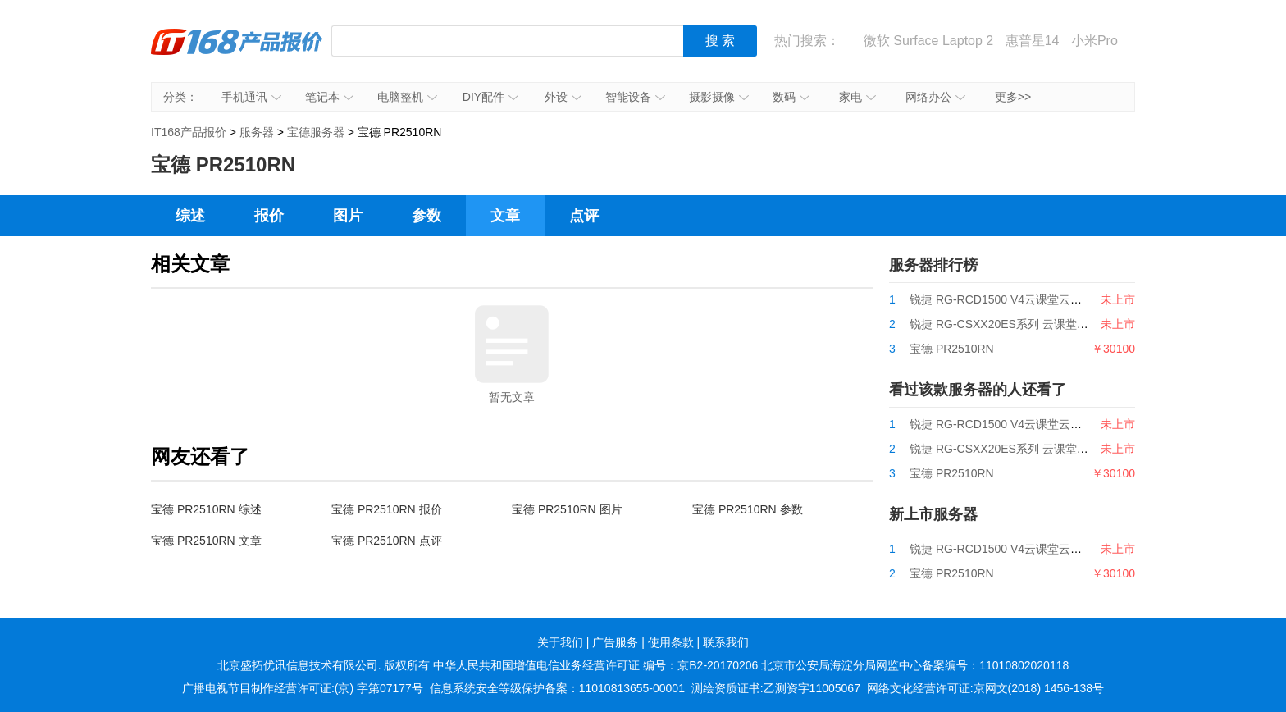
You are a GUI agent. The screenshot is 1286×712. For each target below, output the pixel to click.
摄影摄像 (719, 96)
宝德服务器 (315, 132)
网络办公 (935, 96)
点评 (584, 216)
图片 (348, 216)
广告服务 (615, 642)
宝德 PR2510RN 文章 (206, 540)
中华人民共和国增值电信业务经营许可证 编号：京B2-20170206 (595, 665)
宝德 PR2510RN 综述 (206, 509)
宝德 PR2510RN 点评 (386, 540)
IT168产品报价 (237, 53)
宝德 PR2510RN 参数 (747, 509)
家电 (857, 96)
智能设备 (635, 96)
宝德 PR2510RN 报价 (386, 509)
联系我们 (726, 642)
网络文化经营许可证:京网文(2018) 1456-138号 (985, 688)
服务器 (256, 132)
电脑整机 (407, 96)
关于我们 (560, 642)
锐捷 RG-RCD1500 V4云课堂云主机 (1001, 299)
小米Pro (1094, 41)
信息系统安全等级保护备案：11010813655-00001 (557, 688)
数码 (791, 96)
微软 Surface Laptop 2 (928, 41)
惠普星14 (1033, 41)
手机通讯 (251, 96)
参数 (426, 216)
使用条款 (671, 642)
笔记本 (329, 96)
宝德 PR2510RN (952, 348)
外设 (563, 96)
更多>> (1013, 96)
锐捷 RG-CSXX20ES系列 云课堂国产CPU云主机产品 (1045, 324)
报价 (269, 216)
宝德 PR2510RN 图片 (567, 509)
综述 (190, 216)
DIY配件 (490, 96)
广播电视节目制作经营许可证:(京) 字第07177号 (302, 688)
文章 (505, 216)
